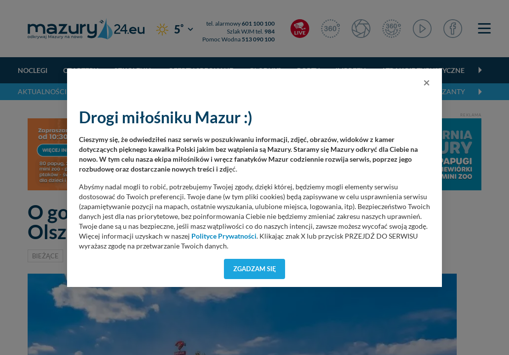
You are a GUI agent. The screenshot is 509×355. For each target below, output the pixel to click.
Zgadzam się (254, 269)
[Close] (426, 82)
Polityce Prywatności (223, 236)
